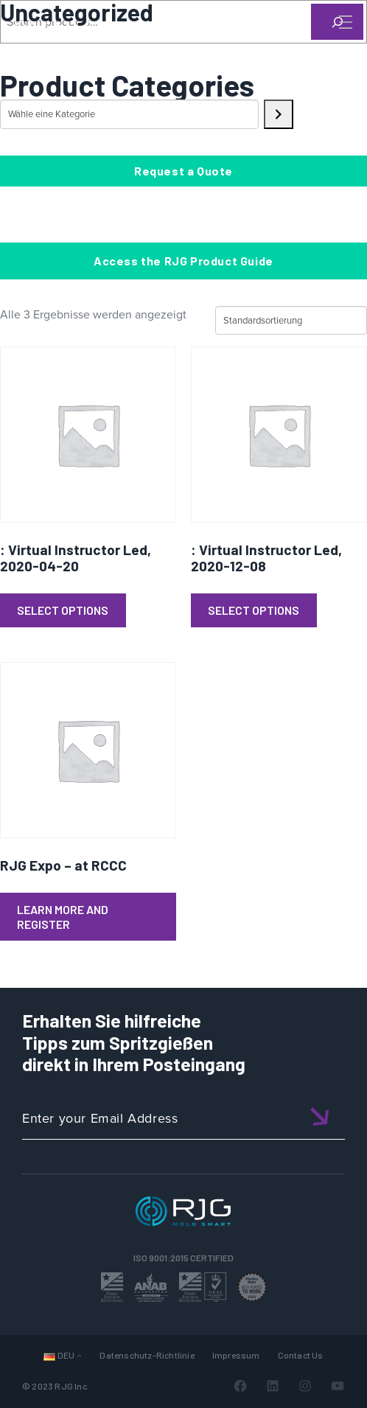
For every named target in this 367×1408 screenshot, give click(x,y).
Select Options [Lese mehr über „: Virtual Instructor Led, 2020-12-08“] (253, 610)
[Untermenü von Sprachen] (79, 1355)
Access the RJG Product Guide (183, 261)
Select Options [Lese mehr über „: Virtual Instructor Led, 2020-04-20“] (62, 610)
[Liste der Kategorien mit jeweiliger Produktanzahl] (129, 114)
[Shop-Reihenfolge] (291, 320)
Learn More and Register (62, 916)
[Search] (325, 46)
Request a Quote (183, 171)
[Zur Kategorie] (278, 114)
